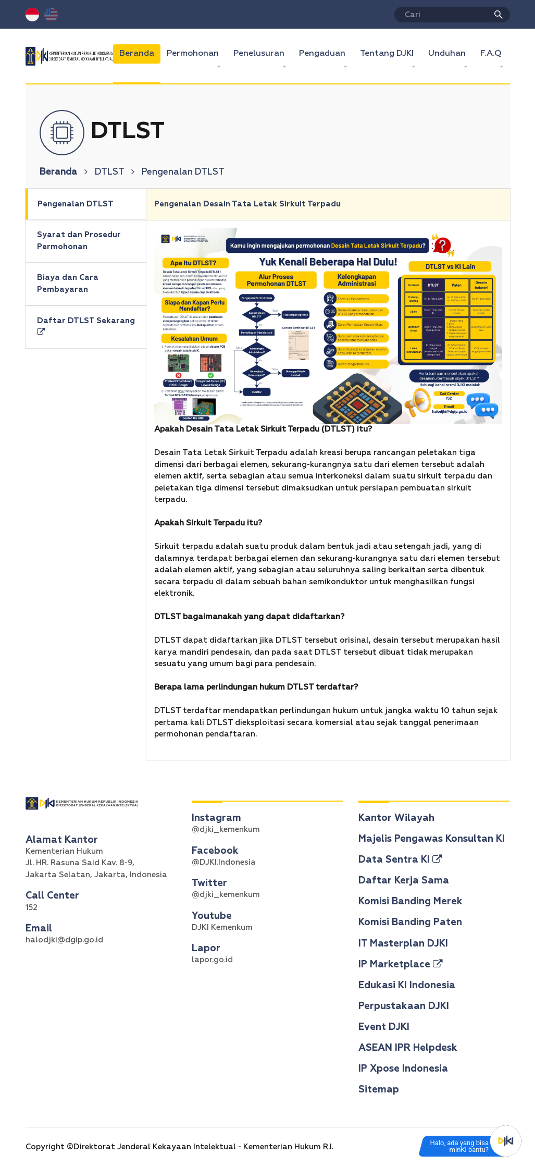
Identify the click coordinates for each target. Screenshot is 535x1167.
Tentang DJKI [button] (388, 54)
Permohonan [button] (194, 54)
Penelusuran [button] (260, 54)
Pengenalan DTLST (76, 204)
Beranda (139, 52)
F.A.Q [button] (492, 54)
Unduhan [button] (448, 54)
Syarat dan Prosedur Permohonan (79, 241)
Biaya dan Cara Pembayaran (67, 283)
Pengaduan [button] (323, 54)
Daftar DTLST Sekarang (86, 326)
